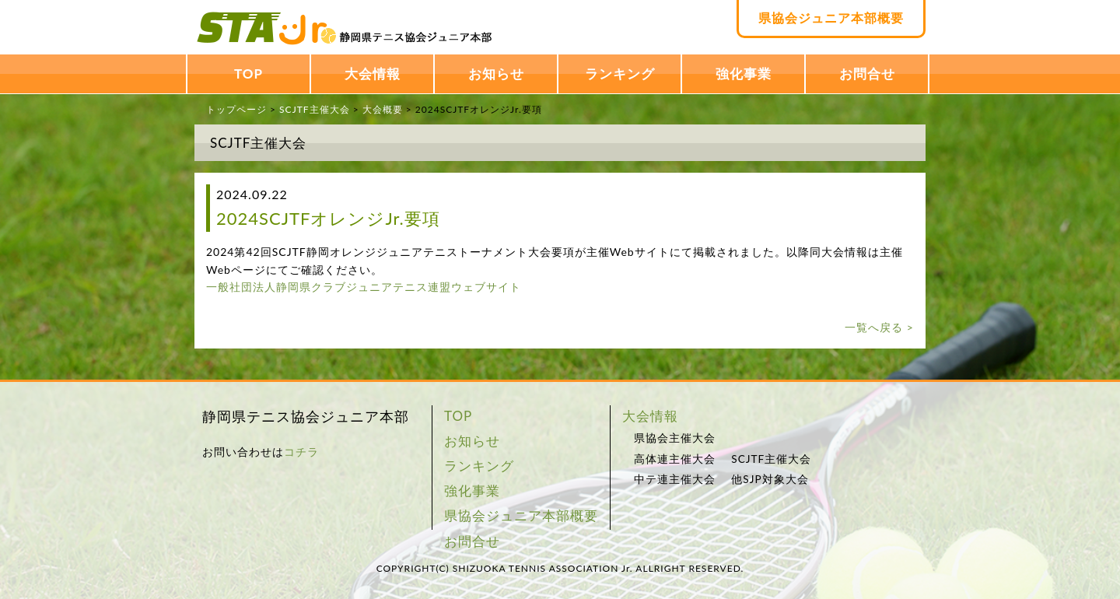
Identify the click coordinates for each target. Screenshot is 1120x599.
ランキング (620, 73)
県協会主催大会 (675, 438)
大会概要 (382, 109)
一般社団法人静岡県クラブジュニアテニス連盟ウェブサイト (363, 286)
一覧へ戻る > (879, 327)
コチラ (301, 451)
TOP (248, 73)
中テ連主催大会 (675, 479)
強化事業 (744, 73)
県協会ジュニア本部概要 (831, 17)
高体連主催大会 (675, 459)
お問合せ (867, 73)
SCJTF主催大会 (314, 109)
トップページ (236, 109)
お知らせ (496, 73)
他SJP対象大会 (769, 479)
